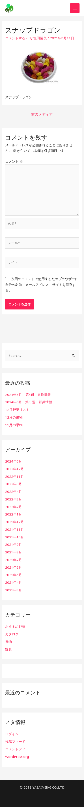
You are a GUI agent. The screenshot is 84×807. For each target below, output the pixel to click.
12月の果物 (14, 417)
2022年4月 (13, 491)
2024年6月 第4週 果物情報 (28, 394)
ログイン (12, 734)
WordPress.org (17, 756)
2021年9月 (13, 544)
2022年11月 (14, 476)
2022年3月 (13, 499)
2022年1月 (13, 514)
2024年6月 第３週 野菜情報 (28, 402)
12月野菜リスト (17, 409)
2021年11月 (14, 529)
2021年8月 (13, 552)
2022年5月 (13, 484)
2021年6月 (13, 567)
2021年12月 (14, 522)
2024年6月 (13, 461)
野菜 (8, 649)
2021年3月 (13, 590)
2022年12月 (14, 469)
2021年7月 (13, 559)
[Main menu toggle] (75, 8)
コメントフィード (18, 749)
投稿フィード (15, 741)
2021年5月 (13, 574)
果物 (8, 641)
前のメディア (42, 114)
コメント (14, 161)
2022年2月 (13, 506)
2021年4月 (13, 582)
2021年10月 (14, 537)
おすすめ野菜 (15, 626)
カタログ (12, 634)
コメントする (15, 38)
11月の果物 (14, 425)
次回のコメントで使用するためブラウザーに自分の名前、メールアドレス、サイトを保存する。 (41, 284)
